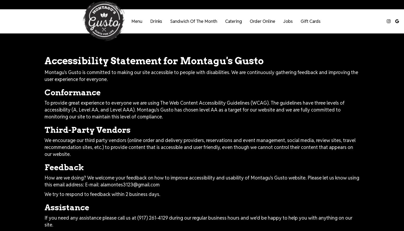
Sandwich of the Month (193, 21)
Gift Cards (311, 21)
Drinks (156, 21)
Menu (136, 21)
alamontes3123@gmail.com (130, 185)
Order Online (262, 21)
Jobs (288, 21)
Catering (233, 21)
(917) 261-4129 (152, 218)
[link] (103, 21)
